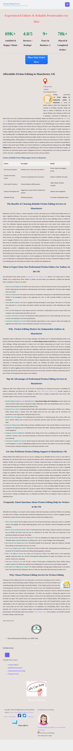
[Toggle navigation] (67, 4)
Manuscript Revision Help (16, 671)
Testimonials (12, 716)
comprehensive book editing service (37, 276)
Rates (16, 712)
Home (11, 712)
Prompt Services (13, 674)
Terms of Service (23, 712)
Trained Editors (13, 665)
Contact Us (31, 716)
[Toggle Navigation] (7, 655)
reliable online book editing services (47, 391)
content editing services (40, 612)
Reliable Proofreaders (15, 668)
